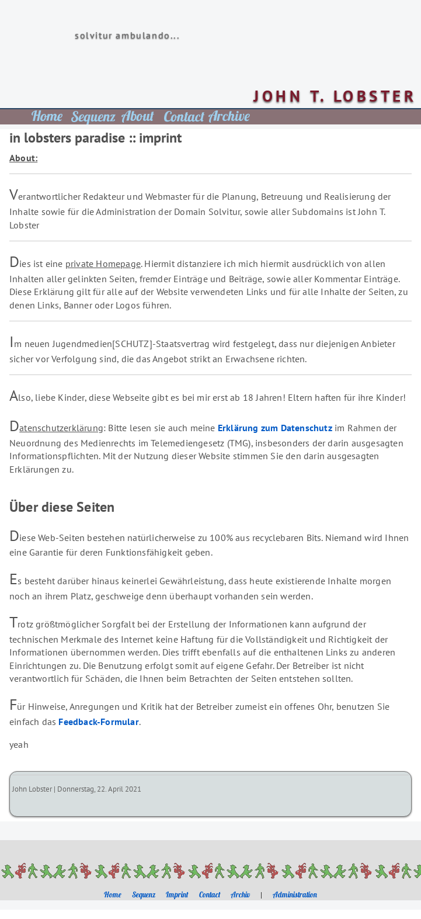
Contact (210, 894)
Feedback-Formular (98, 721)
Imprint (177, 894)
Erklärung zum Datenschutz (275, 428)
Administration (295, 894)
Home (112, 894)
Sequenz (143, 894)
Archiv (240, 894)
